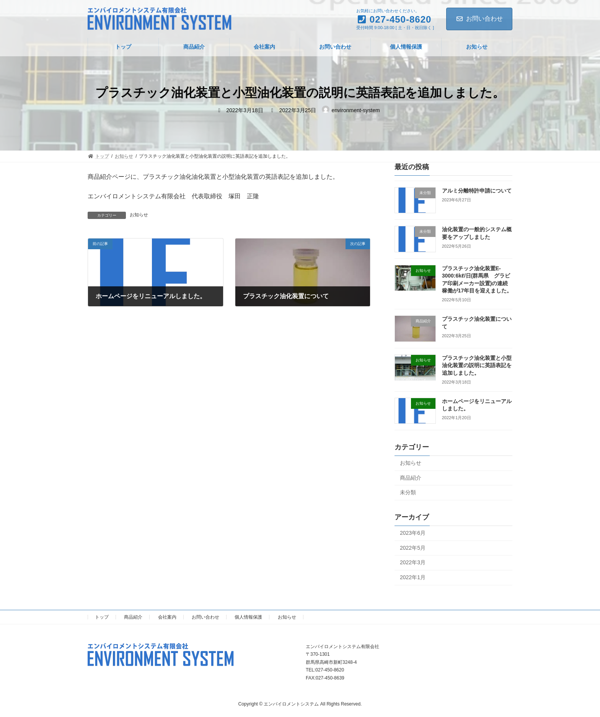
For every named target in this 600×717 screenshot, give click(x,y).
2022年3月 (413, 562)
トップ (102, 617)
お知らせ (139, 214)
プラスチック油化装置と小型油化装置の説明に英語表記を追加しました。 (477, 365)
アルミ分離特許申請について (477, 191)
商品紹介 (410, 478)
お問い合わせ (479, 18)
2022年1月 (413, 577)
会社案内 (167, 617)
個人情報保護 (248, 617)
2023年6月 (413, 533)
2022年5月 (413, 548)
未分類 (408, 492)
